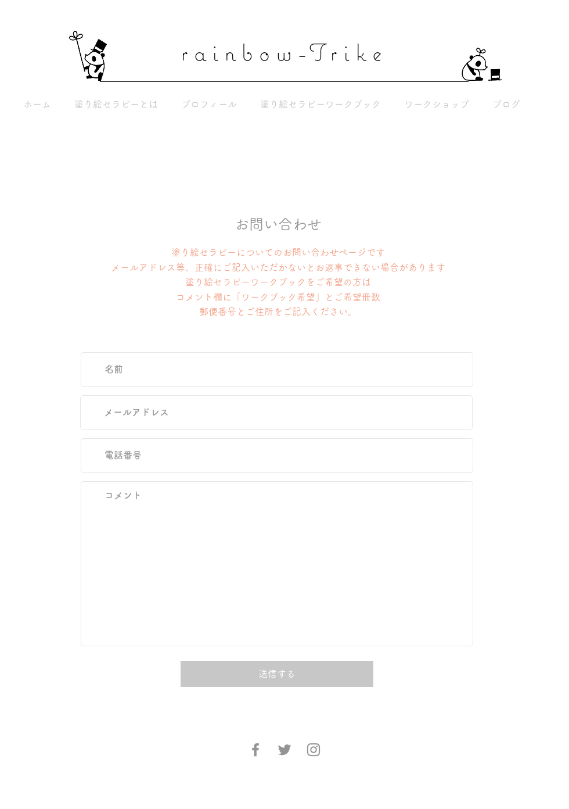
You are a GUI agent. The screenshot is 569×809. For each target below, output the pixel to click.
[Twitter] (284, 749)
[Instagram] (313, 749)
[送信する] (277, 673)
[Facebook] (255, 749)
